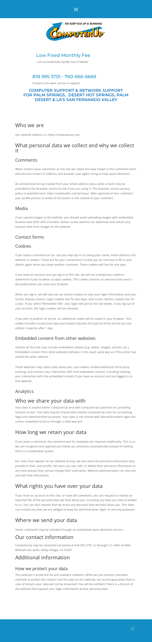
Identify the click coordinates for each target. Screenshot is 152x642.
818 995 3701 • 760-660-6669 (64, 76)
